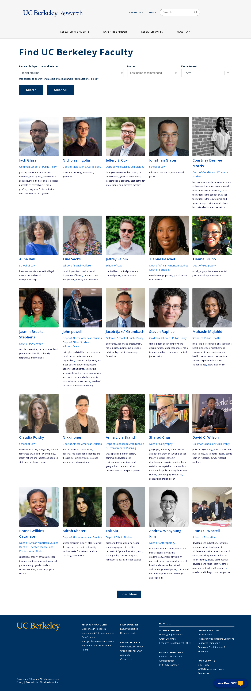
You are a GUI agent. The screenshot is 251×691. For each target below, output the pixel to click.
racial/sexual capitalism (160, 466)
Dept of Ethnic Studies (76, 342)
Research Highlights (74, 31)
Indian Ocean (168, 478)
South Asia (177, 474)
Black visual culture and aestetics (208, 207)
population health (216, 364)
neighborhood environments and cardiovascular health (209, 352)
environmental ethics (217, 203)
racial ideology (156, 275)
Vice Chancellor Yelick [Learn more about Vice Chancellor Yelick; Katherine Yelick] (131, 646)
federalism (111, 356)
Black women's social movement (208, 182)
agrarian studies (172, 462)
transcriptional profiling (117, 180)
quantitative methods (129, 347)
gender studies (42, 565)
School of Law (157, 166)
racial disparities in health (75, 271)
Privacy (20, 682)
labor (184, 462)
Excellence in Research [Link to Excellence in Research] (94, 628)
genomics (67, 176)
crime (152, 343)
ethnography (112, 555)
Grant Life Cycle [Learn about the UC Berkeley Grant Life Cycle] (167, 638)
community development (118, 457)
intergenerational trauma (161, 548)
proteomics (134, 176)
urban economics (168, 352)
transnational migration (127, 542)
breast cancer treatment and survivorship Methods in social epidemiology (210, 360)
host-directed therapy (129, 185)
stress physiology (173, 556)
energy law (44, 449)
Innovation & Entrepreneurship (98, 633)
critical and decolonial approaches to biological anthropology (169, 573)
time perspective (222, 572)
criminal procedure (128, 271)
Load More (129, 594)
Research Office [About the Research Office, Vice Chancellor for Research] (130, 642)
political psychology (202, 449)
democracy (111, 343)
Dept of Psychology (31, 343)
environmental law (28, 449)
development (155, 462)
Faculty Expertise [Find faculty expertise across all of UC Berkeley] (129, 628)
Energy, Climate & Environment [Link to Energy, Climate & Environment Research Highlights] (98, 641)
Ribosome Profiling (72, 172)
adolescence (198, 551)
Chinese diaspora (128, 555)
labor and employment (129, 343)
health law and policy (44, 453)
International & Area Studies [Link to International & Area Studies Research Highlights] (96, 645)
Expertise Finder (115, 31)
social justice (170, 172)
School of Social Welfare (77, 265)
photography (164, 474)
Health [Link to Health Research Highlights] (85, 649)
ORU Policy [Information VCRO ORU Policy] (203, 664)
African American (214, 551)
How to (184, 31)
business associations (30, 271)
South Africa (155, 478)
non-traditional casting (39, 561)
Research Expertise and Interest (39, 66)
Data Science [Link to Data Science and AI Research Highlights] (88, 637)
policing (23, 172)
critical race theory (28, 556)
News (152, 12)
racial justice (112, 347)
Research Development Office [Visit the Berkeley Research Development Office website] (175, 642)
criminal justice (35, 172)
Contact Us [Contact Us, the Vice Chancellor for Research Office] (126, 659)
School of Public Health (206, 338)
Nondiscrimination (49, 682)
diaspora (110, 542)
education (212, 542)
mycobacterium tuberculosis (123, 172)
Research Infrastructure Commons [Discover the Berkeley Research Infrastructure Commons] (216, 638)
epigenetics (155, 561)
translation (88, 172)
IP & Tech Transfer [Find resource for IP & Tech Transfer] (168, 664)
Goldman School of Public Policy (38, 166)
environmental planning (117, 462)
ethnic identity (199, 559)
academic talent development (207, 547)
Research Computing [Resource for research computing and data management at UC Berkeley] (209, 642)
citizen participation (130, 470)
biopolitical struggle (169, 470)
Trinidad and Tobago (202, 572)
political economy (128, 352)
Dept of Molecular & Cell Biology (82, 166)
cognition (223, 542)
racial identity (213, 563)
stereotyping (38, 185)
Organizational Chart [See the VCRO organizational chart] (131, 650)
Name (131, 66)
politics (168, 275)
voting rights (78, 368)
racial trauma (45, 349)
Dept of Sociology (159, 269)
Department (189, 66)
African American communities (77, 449)
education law (156, 172)
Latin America (155, 279)
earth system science (210, 275)
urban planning (113, 453)
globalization (180, 275)
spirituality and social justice (76, 381)
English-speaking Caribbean (213, 555)
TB (107, 172)
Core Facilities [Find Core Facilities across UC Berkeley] (205, 634)
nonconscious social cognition (34, 193)
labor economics (173, 347)
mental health (33, 353)
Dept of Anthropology (162, 542)
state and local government (32, 462)
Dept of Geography (204, 265)
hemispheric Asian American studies (123, 559)
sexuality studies (27, 569)
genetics (123, 176)
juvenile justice (129, 275)
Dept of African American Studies (168, 265)
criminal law (111, 271)
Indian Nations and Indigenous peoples (38, 457)
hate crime (43, 180)
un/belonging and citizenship (120, 547)
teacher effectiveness (215, 568)
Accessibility (32, 682)
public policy (35, 176)
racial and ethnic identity (86, 377)
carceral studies (78, 547)
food (140, 551)
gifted (210, 559)
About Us (136, 12)
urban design (128, 453)
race (208, 453)
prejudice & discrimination (42, 189)
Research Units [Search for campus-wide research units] (128, 633)
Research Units (152, 31)
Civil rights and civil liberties (76, 352)
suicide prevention (28, 349)
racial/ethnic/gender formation (121, 551)
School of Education (204, 537)
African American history (74, 542)
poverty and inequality (86, 279)
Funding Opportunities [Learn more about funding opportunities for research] (171, 634)
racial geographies (201, 271)
